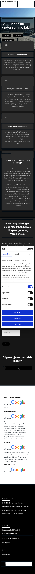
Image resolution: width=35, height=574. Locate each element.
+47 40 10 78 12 (8, 534)
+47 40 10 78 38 (8, 530)
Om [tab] (29, 254)
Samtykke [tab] (6, 254)
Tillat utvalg (17, 318)
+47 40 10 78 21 (8, 538)
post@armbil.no (8, 543)
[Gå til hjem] (9, 2)
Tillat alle (18, 313)
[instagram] (19, 369)
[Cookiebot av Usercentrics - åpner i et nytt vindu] (25, 248)
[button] (6, 35)
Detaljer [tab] (17, 254)
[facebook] (18, 367)
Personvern (6, 554)
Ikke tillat (17, 324)
